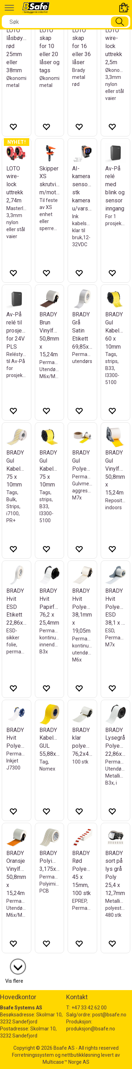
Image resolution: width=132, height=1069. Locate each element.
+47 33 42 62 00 (89, 1007)
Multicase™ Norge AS (66, 1062)
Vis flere (14, 981)
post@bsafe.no (109, 1014)
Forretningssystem (33, 1055)
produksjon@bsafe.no (90, 1028)
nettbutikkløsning (81, 1055)
